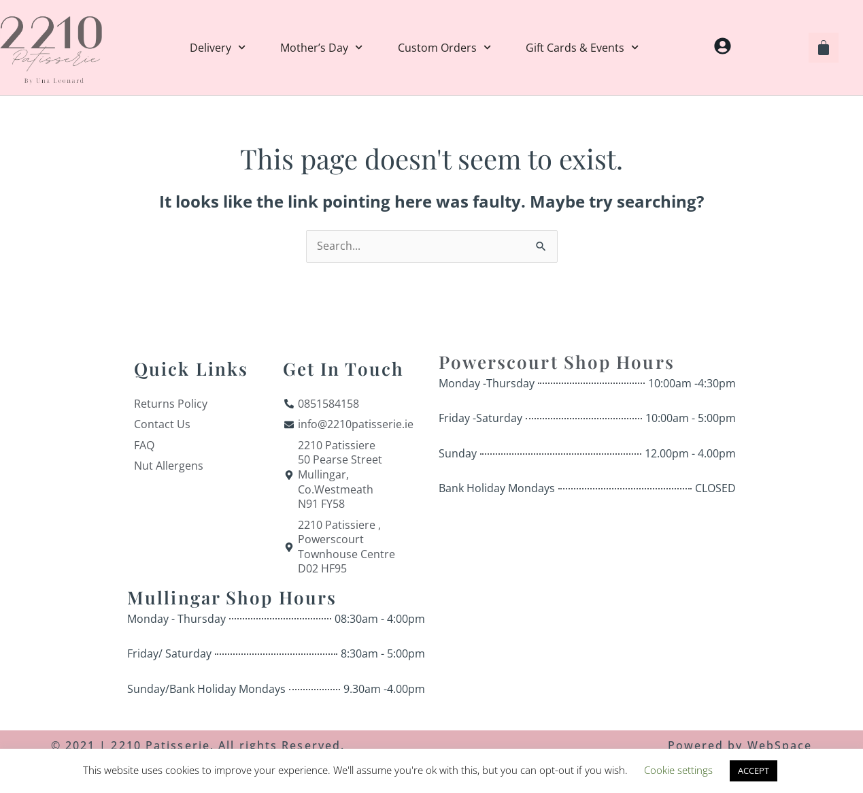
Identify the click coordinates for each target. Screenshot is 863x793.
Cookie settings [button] (678, 770)
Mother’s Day (321, 47)
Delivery (218, 47)
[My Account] (722, 45)
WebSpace (780, 745)
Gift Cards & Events (582, 47)
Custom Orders (444, 47)
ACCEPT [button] (753, 770)
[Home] (51, 47)
